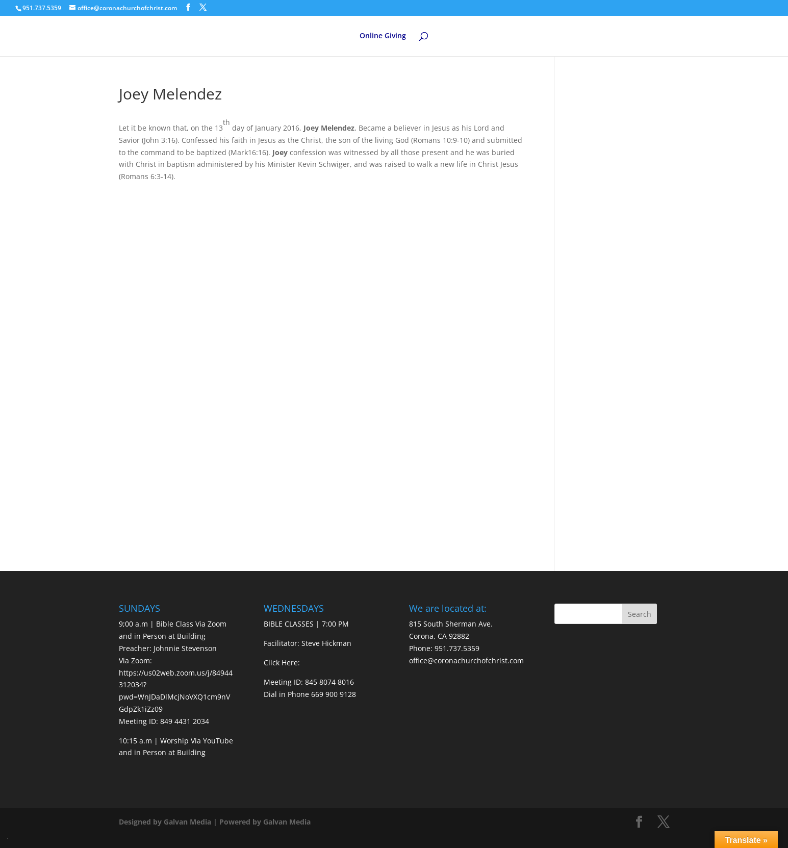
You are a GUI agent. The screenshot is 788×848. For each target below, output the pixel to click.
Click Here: (282, 662)
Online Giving (383, 36)
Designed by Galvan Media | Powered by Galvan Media (215, 822)
